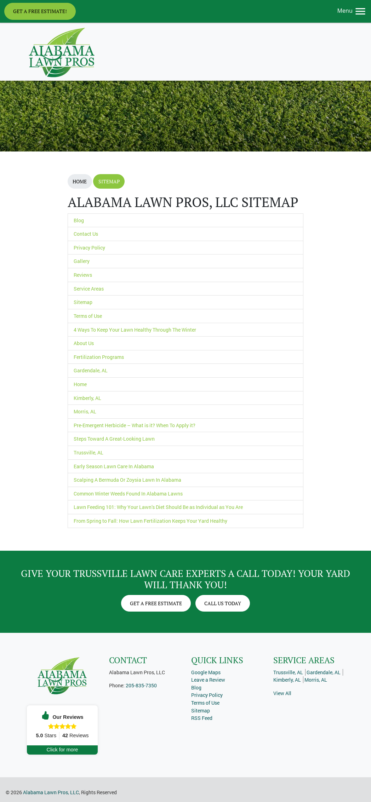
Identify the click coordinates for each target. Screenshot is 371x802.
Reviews (83, 274)
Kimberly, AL (87, 398)
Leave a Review (208, 679)
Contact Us (86, 233)
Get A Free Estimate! (40, 11)
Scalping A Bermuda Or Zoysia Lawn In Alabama (127, 479)
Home (80, 181)
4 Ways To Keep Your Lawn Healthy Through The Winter (135, 329)
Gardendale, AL (91, 370)
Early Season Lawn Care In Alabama (114, 466)
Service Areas (89, 288)
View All (282, 693)
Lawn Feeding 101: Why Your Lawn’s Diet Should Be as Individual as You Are (158, 507)
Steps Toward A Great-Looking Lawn (114, 438)
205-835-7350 (141, 685)
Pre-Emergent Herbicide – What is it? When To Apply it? (134, 425)
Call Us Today (222, 603)
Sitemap (109, 181)
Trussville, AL (88, 452)
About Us (84, 343)
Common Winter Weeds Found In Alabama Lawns (128, 493)
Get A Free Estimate (156, 603)
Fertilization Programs (99, 357)
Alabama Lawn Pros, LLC (51, 792)
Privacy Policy (89, 247)
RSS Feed (201, 718)
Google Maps (206, 672)
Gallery (82, 261)
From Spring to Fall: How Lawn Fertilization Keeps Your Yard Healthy (150, 520)
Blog (79, 220)
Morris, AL (85, 411)
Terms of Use (88, 316)
